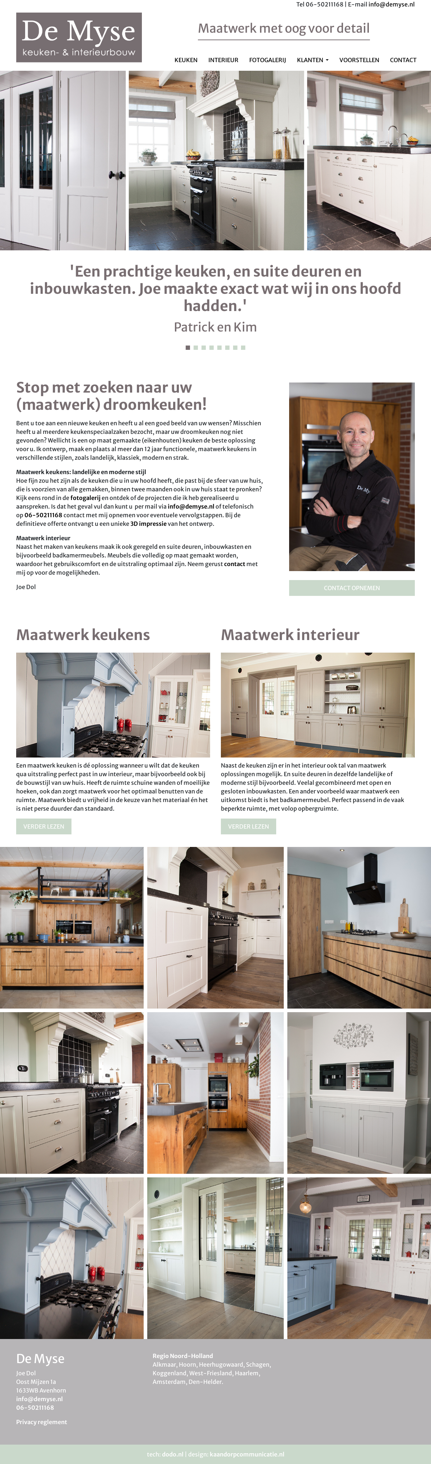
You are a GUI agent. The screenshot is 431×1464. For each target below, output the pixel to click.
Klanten (310, 60)
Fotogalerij (267, 60)
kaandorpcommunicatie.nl (247, 1454)
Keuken (186, 60)
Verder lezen (43, 826)
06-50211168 (43, 515)
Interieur (223, 60)
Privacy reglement (41, 1422)
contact (234, 563)
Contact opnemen (352, 588)
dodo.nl (173, 1454)
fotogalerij (85, 497)
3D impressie (148, 523)
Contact (403, 60)
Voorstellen (359, 60)
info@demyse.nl (392, 4)
